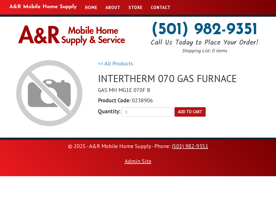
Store (136, 7)
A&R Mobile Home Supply (43, 7)
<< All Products (115, 63)
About (113, 7)
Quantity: (109, 111)
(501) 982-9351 (205, 30)
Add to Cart (190, 111)
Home (91, 7)
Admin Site (138, 161)
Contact (160, 7)
